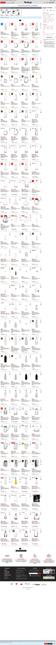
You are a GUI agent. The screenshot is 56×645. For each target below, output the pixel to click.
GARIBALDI (44, 17)
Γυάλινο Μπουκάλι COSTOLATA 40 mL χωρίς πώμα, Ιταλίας (36, 261)
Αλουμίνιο (47, 33)
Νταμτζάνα (48, 28)
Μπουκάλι (44, 28)
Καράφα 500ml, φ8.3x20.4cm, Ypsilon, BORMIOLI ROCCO (5, 69)
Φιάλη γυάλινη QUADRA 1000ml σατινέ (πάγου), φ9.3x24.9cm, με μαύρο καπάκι (5, 384)
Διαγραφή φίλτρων (49, 37)
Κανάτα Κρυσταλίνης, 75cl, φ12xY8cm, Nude (25, 523)
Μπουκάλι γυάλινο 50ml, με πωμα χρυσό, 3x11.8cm (5, 261)
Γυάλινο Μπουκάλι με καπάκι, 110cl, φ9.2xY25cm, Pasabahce (15, 506)
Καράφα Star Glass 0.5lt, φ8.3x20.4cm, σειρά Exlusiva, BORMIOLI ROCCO (25, 34)
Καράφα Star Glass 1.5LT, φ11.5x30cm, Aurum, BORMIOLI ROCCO (36, 69)
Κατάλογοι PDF (2, 0)
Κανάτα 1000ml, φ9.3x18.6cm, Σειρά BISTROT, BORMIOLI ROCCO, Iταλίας (26, 52)
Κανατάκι (44, 27)
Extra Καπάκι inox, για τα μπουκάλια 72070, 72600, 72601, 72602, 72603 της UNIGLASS (15, 366)
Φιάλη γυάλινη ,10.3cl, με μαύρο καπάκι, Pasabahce (36, 488)
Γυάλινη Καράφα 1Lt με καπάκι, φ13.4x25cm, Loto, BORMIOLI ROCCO (5, 174)
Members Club (6, 0)
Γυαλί (50, 33)
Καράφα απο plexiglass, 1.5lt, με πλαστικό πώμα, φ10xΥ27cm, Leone (5, 489)
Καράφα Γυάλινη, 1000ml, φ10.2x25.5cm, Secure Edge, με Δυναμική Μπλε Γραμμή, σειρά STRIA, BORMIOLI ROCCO (25, 69)
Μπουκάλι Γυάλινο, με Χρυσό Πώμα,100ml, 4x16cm (15, 261)
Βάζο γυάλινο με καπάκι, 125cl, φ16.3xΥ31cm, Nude (36, 523)
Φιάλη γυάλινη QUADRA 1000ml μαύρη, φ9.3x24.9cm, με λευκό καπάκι (36, 384)
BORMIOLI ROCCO (52, 14)
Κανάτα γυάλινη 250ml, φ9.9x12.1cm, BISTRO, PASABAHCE (35, 122)
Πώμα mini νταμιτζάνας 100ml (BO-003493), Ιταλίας (36, 278)
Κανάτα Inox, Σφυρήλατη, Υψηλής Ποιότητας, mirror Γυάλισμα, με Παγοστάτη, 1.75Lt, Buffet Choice (36, 471)
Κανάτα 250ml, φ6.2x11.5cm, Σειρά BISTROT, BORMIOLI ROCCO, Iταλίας (5, 52)
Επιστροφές (6, 573)
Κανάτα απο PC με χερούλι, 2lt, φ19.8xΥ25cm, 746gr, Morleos (36, 436)
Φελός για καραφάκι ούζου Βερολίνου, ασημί (15, 244)
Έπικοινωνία (14, 0)
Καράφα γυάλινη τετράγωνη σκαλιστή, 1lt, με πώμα (15, 523)
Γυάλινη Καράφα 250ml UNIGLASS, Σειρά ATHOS (4, 121)
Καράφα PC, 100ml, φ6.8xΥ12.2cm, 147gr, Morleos (25, 296)
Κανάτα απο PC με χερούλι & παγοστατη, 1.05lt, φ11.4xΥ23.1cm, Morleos (25, 419)
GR (52, 17)
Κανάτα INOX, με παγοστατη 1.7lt (5, 470)
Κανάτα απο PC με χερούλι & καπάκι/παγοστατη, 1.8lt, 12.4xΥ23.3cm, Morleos (36, 419)
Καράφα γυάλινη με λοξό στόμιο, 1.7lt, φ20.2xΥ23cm (15, 209)
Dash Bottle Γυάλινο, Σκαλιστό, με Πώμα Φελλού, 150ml (26, 261)
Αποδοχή (46, 643)
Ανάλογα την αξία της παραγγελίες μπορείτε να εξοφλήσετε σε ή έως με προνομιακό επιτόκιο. (49, 561)
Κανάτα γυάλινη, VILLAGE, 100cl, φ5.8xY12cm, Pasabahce (5, 191)
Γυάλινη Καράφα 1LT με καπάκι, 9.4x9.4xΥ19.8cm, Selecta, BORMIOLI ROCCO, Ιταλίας (5, 419)
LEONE (52, 18)
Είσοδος (52, 0)
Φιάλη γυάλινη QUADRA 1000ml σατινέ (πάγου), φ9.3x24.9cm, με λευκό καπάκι (15, 384)
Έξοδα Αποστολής (6, 571)
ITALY (49, 18)
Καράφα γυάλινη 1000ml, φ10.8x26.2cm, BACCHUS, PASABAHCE (4, 157)
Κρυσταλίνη (53, 33)
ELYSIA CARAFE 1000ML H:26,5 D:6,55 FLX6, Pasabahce (5, 523)
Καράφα (48, 27)
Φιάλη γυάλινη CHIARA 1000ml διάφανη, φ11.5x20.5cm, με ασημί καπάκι (15, 331)
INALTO (46, 18)
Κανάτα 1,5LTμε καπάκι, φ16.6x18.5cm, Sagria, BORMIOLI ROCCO (36, 209)
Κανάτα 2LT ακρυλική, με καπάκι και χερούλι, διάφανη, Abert (36, 453)
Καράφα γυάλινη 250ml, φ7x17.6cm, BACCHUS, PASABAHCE (24, 139)
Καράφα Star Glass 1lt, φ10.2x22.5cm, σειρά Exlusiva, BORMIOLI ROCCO (36, 34)
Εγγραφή (54, 0)
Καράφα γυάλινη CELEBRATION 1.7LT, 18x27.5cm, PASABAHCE (5, 209)
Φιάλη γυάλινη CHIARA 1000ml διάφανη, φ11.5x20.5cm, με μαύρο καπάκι (5, 331)
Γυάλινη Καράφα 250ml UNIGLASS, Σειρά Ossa (14, 104)
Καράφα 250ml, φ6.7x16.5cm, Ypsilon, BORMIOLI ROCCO (36, 51)
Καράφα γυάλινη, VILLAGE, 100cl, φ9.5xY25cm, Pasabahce (15, 191)
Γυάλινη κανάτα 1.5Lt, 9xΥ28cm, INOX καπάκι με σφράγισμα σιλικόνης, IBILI (36, 192)
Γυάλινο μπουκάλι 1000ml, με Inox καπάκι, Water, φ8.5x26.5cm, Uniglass (5, 349)
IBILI (43, 18)
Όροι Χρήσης (6, 576)
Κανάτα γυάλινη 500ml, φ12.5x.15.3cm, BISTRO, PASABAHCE (4, 139)
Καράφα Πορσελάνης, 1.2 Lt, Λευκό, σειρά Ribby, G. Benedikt (5, 34)
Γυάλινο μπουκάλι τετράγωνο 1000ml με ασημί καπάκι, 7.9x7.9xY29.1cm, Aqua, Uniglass (36, 331)
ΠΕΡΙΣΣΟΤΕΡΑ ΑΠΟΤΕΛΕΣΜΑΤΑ (21, 550)
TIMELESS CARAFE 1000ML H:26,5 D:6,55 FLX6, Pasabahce (36, 506)
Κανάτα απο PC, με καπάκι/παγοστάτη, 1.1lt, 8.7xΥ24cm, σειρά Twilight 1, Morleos (15, 436)
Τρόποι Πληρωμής (6, 572)
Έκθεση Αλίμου (11, 0)
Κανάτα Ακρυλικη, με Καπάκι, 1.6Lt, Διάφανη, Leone (5, 453)
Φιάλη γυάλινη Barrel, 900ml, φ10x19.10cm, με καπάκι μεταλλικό (36, 314)
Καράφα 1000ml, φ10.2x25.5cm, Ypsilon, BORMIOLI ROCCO (15, 69)
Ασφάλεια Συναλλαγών (7, 575)
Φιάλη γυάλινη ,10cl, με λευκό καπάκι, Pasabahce (25, 488)
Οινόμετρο (52, 28)
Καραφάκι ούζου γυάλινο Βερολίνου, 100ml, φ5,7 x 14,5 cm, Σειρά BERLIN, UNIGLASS (26, 244)
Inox (43, 33)
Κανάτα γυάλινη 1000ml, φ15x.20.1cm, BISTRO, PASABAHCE (14, 139)
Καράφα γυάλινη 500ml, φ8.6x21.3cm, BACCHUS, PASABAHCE (35, 139)
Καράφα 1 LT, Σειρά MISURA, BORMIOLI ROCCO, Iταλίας (25, 174)
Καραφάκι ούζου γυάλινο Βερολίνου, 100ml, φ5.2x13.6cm (36, 226)
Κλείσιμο (54, 643)
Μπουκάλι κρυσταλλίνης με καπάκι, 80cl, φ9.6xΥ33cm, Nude (5, 541)
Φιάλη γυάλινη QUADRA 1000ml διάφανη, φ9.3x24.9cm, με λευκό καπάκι (36, 366)
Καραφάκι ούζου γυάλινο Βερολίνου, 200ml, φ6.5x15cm (5, 244)
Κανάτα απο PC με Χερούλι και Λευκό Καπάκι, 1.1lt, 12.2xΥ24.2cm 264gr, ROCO (25, 436)
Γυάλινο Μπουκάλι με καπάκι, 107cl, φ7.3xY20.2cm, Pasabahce (5, 506)
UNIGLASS (44, 22)
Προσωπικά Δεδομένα (7, 574)
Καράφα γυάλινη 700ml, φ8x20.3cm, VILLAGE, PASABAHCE (24, 157)
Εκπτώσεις (5, 570)
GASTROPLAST (49, 17)
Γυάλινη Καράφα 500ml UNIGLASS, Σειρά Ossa (24, 104)
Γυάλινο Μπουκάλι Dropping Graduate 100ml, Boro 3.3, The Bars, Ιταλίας (36, 297)
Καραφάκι (51, 27)
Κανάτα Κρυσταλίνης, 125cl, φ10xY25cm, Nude (36, 541)
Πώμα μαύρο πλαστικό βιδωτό (25, 278)
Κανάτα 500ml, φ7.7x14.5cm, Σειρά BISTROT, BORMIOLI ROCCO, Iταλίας (15, 52)
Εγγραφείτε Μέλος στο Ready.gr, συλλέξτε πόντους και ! (7, 561)
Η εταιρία (5, 569)
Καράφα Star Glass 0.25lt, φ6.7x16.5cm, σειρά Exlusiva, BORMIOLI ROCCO (15, 35)
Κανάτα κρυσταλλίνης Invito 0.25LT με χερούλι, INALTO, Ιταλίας (15, 541)
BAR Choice (47, 14)
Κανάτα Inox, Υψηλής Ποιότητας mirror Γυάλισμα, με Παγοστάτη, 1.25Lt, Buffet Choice (15, 471)
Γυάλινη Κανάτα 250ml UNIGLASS (5, 86)
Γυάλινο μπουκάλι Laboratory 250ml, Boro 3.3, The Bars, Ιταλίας (5, 313)
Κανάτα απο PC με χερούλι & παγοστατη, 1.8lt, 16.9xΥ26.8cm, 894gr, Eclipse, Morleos (15, 419)
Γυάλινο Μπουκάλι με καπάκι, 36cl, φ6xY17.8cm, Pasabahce (25, 506)
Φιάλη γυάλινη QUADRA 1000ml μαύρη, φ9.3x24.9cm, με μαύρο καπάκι (25, 384)
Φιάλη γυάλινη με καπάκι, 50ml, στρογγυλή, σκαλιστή (5, 296)
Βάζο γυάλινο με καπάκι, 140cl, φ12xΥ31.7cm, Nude (25, 541)
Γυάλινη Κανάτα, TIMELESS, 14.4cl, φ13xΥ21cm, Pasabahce (26, 191)
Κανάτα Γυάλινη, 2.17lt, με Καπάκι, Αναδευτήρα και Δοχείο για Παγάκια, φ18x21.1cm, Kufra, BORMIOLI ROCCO (5, 227)
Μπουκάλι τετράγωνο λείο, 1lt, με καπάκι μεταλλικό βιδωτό (36, 401)
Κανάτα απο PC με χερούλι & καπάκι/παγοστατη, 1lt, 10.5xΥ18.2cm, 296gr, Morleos (5, 436)
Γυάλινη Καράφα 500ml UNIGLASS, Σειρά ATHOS (14, 121)
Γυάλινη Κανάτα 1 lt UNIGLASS (25, 86)
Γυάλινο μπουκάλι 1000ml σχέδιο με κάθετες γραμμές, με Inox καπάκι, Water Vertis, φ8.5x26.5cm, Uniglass (26, 349)
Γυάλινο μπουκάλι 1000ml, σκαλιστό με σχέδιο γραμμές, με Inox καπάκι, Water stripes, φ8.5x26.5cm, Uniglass (15, 349)
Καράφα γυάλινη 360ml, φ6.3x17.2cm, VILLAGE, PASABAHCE (14, 157)
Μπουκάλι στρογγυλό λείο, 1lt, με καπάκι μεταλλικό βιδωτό (26, 401)
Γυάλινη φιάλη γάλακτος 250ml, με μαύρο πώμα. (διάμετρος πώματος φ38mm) (25, 314)
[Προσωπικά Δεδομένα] (9, 642)
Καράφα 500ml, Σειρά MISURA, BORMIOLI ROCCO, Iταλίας (15, 174)
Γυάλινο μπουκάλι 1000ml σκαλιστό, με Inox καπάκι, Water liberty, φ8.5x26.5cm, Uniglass (36, 349)
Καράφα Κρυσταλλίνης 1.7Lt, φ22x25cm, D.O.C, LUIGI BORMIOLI (26, 209)
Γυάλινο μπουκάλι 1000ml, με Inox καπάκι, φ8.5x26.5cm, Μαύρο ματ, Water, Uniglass (5, 366)
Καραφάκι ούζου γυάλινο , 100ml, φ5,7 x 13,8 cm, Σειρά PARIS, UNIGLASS (36, 244)
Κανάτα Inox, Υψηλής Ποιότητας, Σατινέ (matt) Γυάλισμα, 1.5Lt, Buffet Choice (25, 471)
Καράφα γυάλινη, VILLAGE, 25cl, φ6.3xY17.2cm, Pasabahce (36, 174)
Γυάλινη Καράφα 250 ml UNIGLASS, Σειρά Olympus (35, 86)
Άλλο (47, 22)
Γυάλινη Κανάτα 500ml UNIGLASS (15, 86)
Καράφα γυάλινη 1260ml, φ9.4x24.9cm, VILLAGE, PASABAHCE (35, 157)
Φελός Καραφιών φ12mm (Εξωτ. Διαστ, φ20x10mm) (15, 296)
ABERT (44, 14)
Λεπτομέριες (50, 643)
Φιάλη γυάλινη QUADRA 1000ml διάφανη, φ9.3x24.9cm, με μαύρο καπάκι (26, 366)
